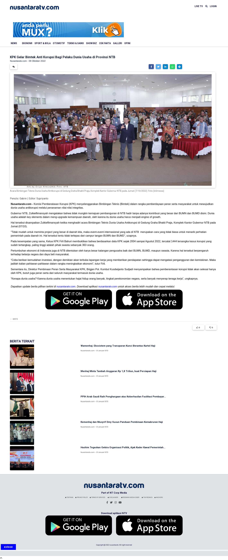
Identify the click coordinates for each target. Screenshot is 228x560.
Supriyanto (42, 198)
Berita (15, 319)
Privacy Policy (81, 497)
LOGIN (213, 6)
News (14, 43)
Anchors (158, 497)
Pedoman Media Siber (130, 497)
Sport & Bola (43, 43)
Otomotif (59, 43)
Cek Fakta (105, 43)
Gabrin (23, 198)
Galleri (117, 43)
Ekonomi (27, 43)
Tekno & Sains (75, 43)
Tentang (69, 497)
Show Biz (91, 43)
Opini (127, 43)
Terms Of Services (97, 497)
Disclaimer (113, 497)
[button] (151, 66)
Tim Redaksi (147, 497)
